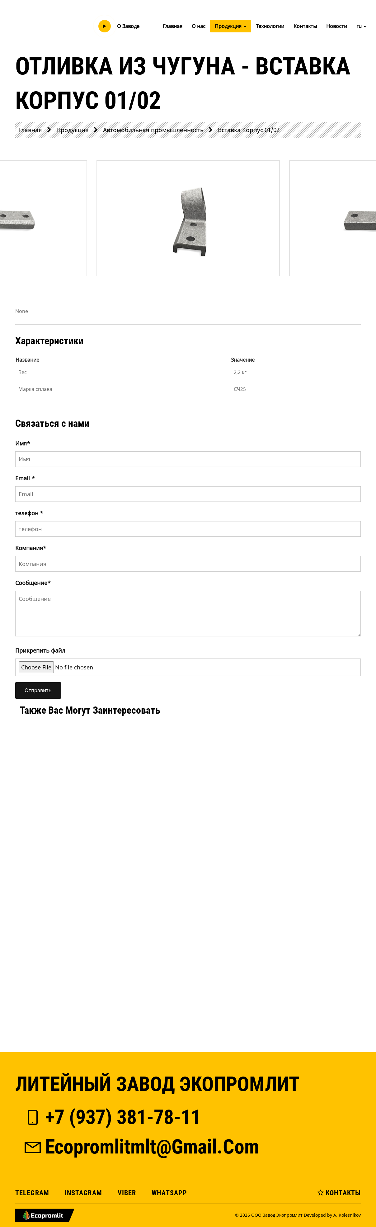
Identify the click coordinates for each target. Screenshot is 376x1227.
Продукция (231, 26)
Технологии (270, 26)
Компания (30, 548)
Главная (172, 26)
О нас (198, 26)
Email (25, 478)
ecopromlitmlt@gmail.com (141, 1146)
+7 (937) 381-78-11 (112, 1117)
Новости (336, 26)
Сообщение (33, 583)
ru (361, 26)
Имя (22, 443)
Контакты (305, 26)
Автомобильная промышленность (153, 130)
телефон (29, 513)
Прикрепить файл (40, 650)
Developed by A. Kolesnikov (332, 1215)
